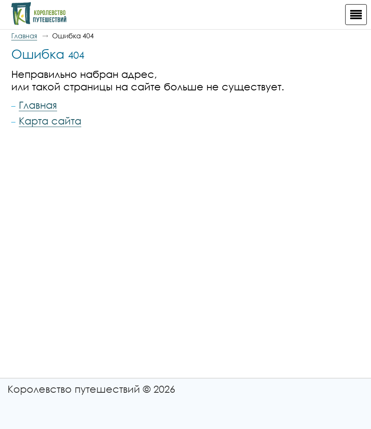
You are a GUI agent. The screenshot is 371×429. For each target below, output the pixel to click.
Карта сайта (50, 121)
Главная (24, 36)
